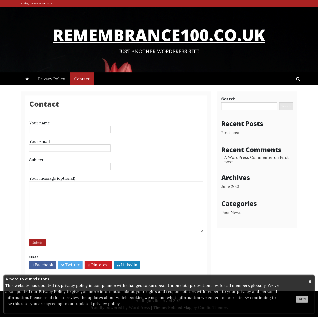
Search (228, 98)
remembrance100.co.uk (159, 33)
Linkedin (127, 265)
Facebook (42, 265)
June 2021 (230, 186)
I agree (302, 299)
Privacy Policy (51, 78)
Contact (82, 78)
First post (230, 132)
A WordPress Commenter (248, 157)
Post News (231, 212)
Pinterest (98, 265)
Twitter (70, 265)
